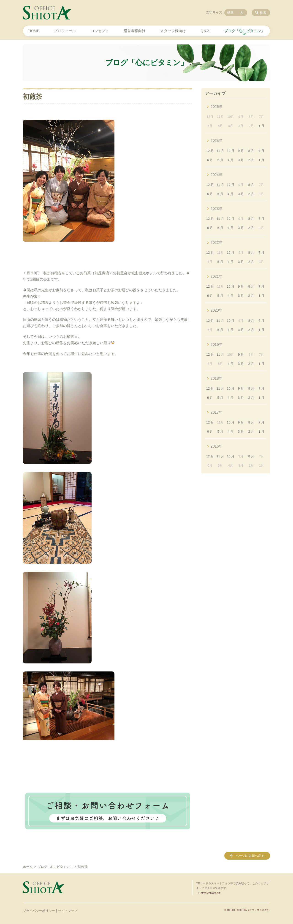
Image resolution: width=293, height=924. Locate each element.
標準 (230, 12)
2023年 (216, 209)
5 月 (220, 160)
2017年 (216, 412)
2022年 (216, 243)
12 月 (210, 151)
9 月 (241, 151)
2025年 (216, 141)
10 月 (230, 151)
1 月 (261, 126)
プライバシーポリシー (39, 911)
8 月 (251, 151)
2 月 (251, 160)
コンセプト (100, 31)
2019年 (216, 344)
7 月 (261, 151)
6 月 (210, 160)
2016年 (216, 446)
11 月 (220, 151)
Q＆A (205, 31)
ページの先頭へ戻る (250, 856)
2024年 (216, 175)
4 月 (231, 160)
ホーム (28, 867)
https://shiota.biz (210, 893)
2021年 (216, 276)
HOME (33, 31)
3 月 (241, 160)
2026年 (216, 107)
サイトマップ (67, 911)
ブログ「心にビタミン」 (244, 31)
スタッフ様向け (173, 31)
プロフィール (65, 31)
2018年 (216, 378)
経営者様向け (135, 31)
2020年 (216, 310)
